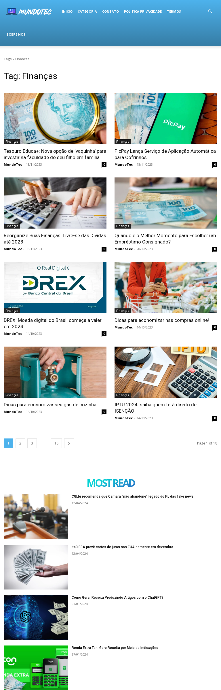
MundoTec (13, 164)
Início (67, 11)
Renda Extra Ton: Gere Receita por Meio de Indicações (115, 648)
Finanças (11, 142)
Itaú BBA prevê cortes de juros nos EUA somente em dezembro (122, 547)
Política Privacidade (143, 11)
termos (174, 11)
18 (56, 443)
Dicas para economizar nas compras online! (162, 320)
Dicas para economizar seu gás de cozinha (50, 404)
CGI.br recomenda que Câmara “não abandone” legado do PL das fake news (133, 496)
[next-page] (69, 443)
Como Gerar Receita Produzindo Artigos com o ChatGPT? (117, 598)
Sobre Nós (16, 34)
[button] (210, 11)
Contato (110, 11)
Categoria (87, 11)
